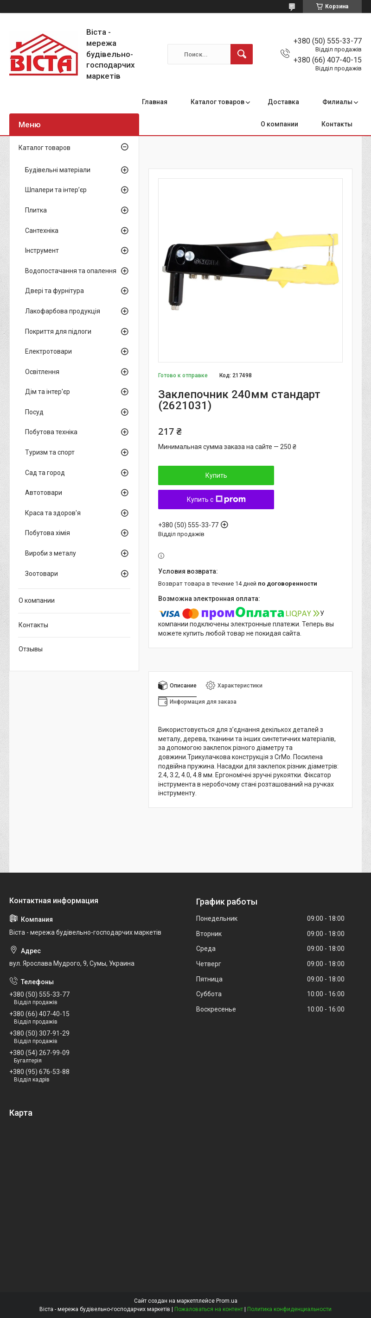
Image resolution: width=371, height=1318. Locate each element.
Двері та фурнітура (54, 290)
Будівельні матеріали (57, 170)
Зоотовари (41, 573)
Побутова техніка (51, 432)
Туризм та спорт (50, 452)
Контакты (336, 124)
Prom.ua (226, 1301)
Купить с (216, 499)
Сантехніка (41, 230)
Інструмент (42, 250)
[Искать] (241, 54)
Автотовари (43, 492)
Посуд (34, 412)
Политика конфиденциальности (289, 1309)
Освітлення (42, 371)
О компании (279, 124)
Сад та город (45, 472)
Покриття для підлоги (58, 331)
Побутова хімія (47, 533)
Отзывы (31, 649)
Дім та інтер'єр (47, 391)
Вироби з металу (50, 553)
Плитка (36, 210)
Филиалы (337, 102)
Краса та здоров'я (53, 513)
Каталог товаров (217, 102)
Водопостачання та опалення (70, 271)
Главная (154, 102)
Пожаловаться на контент (208, 1309)
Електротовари (48, 351)
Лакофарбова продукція (62, 311)
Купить (216, 475)
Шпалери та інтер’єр (56, 190)
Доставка (283, 102)
